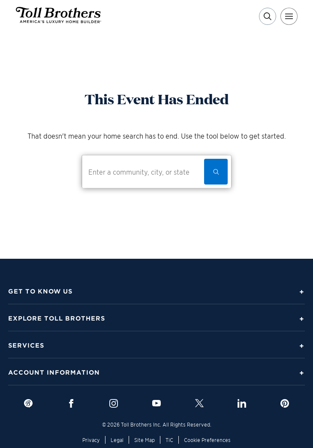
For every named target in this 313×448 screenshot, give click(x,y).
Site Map (144, 439)
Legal (117, 439)
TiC (169, 439)
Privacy (91, 439)
